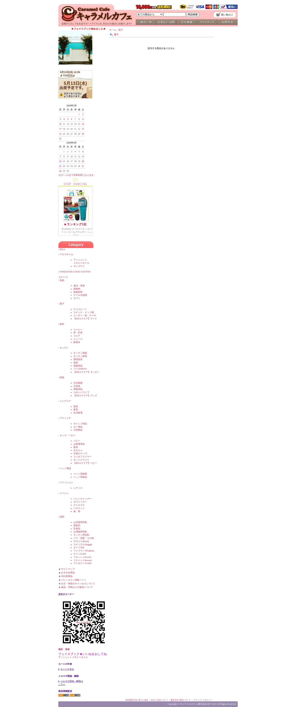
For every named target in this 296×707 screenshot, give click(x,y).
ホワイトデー (80, 502)
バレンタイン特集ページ (73, 580)
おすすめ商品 (68, 572)
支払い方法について (159, 700)
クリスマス (79, 505)
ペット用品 (65, 468)
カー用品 (77, 427)
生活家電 (77, 412)
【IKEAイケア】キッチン (86, 372)
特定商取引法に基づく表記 (136, 700)
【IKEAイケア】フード (85, 318)
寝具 (75, 406)
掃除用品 (77, 365)
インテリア (65, 401)
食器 (75, 362)
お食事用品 (79, 444)
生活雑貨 (77, 383)
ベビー (76, 440)
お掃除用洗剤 (80, 531)
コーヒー (77, 329)
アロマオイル (66, 254)
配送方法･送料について (180, 700)
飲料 (62, 324)
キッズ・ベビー (68, 435)
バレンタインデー (82, 498)
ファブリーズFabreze (83, 550)
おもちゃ (77, 450)
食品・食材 (79, 285)
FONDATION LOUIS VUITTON (77, 271)
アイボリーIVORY (82, 563)
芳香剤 (76, 528)
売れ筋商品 (66, 576)
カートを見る (66, 669)
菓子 (62, 303)
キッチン (64, 347)
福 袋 (76, 511)
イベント (64, 493)
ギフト (76, 298)
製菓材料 (77, 292)
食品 (62, 280)
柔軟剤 (76, 525)
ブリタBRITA (80, 368)
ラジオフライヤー (82, 456)
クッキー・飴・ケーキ (84, 315)
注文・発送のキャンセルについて (78, 583)
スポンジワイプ (81, 392)
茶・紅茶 (77, 332)
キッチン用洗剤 (81, 535)
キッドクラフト (81, 460)
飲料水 (76, 342)
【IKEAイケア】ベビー (85, 463)
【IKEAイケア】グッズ (85, 395)
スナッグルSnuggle (82, 544)
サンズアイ (79, 266)
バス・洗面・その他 (83, 538)
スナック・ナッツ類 (83, 312)
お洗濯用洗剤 (80, 522)
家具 (75, 409)
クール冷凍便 (80, 295)
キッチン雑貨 (80, 353)
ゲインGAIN (79, 554)
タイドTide (78, 547)
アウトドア (65, 418)
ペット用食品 (80, 477)
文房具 (76, 386)
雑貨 (62, 377)
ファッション (66, 482)
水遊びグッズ (80, 453)
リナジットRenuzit (82, 560)
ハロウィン (79, 508)
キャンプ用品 (80, 423)
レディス (77, 488)
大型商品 (77, 430)
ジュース (77, 339)
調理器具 (77, 359)
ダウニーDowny (81, 541)
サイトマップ (68, 569)
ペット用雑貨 (80, 473)
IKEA (64, 249)
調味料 (76, 289)
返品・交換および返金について (77, 587)
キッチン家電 (80, 356)
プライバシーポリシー (202, 700)
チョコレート (80, 309)
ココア (76, 335)
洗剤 (62, 516)
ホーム (112, 29)
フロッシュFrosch (82, 557)
